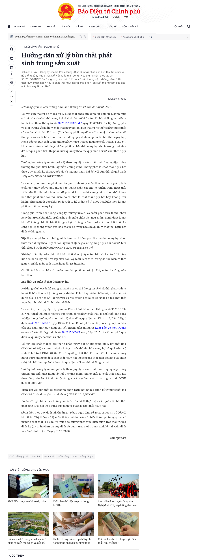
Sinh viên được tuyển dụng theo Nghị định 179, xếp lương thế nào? (117, 503)
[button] (80, 36)
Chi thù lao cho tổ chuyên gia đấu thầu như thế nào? (117, 541)
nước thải (49, 456)
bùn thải (36, 456)
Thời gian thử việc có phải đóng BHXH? (71, 503)
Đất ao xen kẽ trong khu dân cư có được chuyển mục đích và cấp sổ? (27, 541)
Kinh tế (51, 26)
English (116, 17)
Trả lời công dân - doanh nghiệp (40, 46)
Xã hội (80, 26)
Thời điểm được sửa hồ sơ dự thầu (27, 501)
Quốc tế (111, 26)
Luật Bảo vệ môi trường (110, 327)
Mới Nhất (178, 26)
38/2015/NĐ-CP (71, 332)
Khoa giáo (95, 26)
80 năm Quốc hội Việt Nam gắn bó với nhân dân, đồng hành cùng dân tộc (45, 36)
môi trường (63, 456)
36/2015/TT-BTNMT (70, 123)
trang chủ (16, 26)
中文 (126, 17)
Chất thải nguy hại (18, 456)
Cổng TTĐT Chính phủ (104, 37)
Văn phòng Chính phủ (132, 37)
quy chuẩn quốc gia (83, 456)
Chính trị (35, 26)
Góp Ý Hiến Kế (130, 26)
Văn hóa (66, 26)
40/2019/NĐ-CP (40, 323)
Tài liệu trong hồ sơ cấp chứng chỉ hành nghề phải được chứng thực (72, 541)
